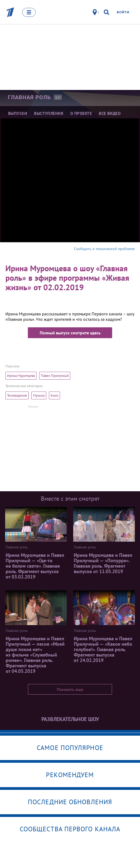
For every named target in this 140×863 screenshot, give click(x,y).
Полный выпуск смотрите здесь (70, 332)
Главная (29, 97)
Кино (54, 395)
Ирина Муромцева (21, 375)
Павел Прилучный (55, 375)
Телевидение (17, 395)
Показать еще (70, 689)
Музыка (39, 395)
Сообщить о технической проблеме (104, 248)
